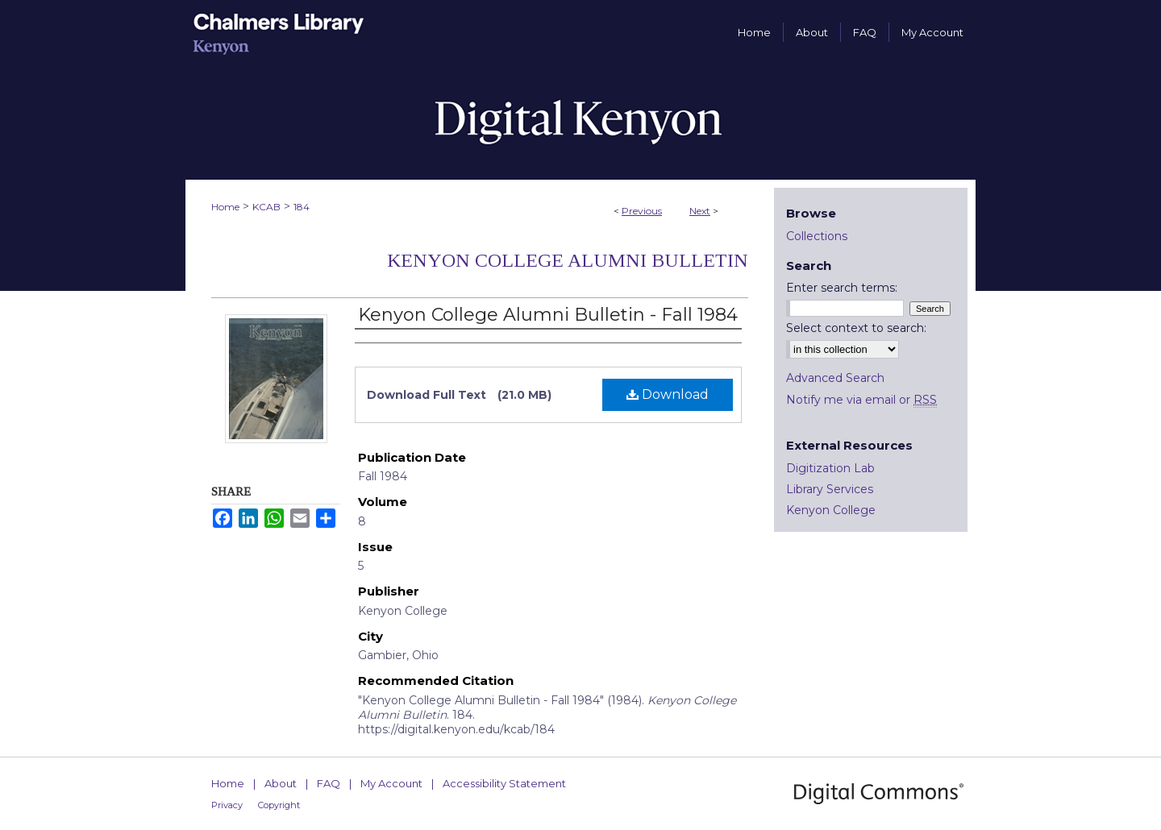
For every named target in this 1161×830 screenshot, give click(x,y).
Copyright (279, 805)
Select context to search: (856, 328)
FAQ (328, 783)
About (280, 783)
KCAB (266, 207)
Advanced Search (835, 378)
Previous (642, 211)
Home (225, 207)
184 (301, 207)
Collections (816, 236)
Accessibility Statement (504, 783)
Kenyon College (831, 510)
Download (667, 394)
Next (699, 211)
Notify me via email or (861, 399)
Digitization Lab (830, 468)
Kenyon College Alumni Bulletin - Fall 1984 (548, 315)
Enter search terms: (841, 287)
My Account (391, 783)
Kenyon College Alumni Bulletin (567, 260)
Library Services (829, 489)
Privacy (227, 805)
